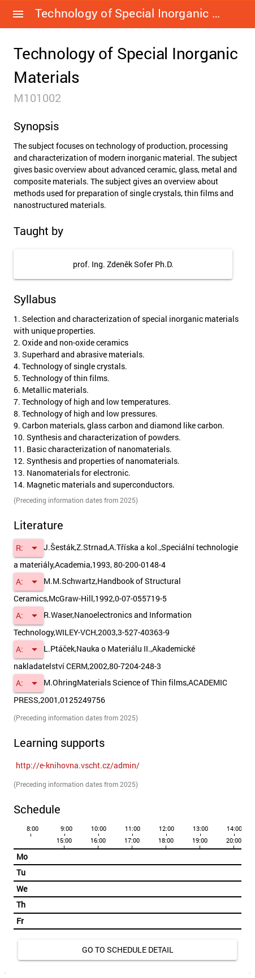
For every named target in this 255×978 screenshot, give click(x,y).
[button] (18, 14)
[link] (78, 765)
